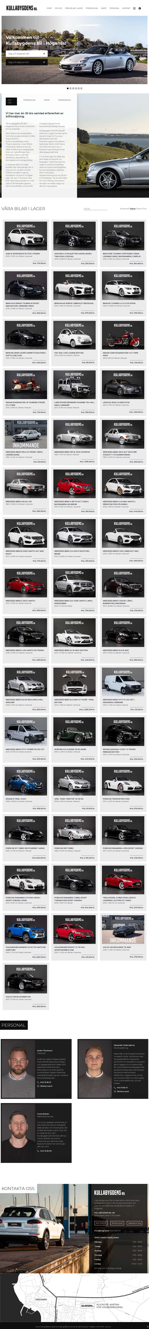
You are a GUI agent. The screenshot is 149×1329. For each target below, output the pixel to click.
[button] (67, 88)
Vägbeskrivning (134, 1223)
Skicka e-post (117, 1223)
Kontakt (126, 8)
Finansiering (64, 100)
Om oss (58, 8)
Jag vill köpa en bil (26, 53)
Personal (114, 8)
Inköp (104, 8)
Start (50, 8)
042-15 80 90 (101, 1223)
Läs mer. (108, 1327)
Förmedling (92, 8)
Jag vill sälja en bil (26, 62)
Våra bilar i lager (74, 8)
